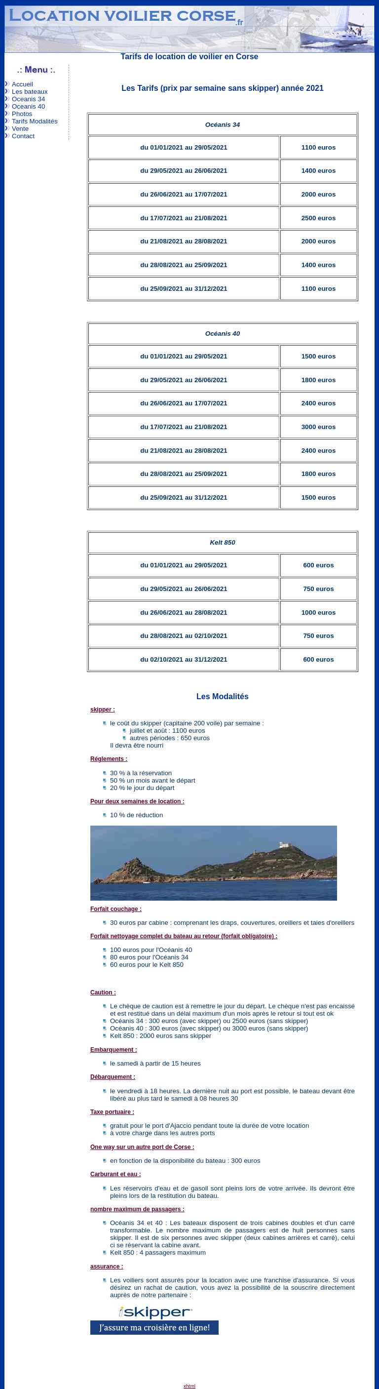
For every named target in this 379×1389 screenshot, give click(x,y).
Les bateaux (30, 91)
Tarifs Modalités (35, 121)
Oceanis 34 (28, 99)
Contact (23, 136)
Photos (22, 114)
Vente (20, 128)
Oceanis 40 (28, 106)
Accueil (22, 84)
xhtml (189, 1386)
